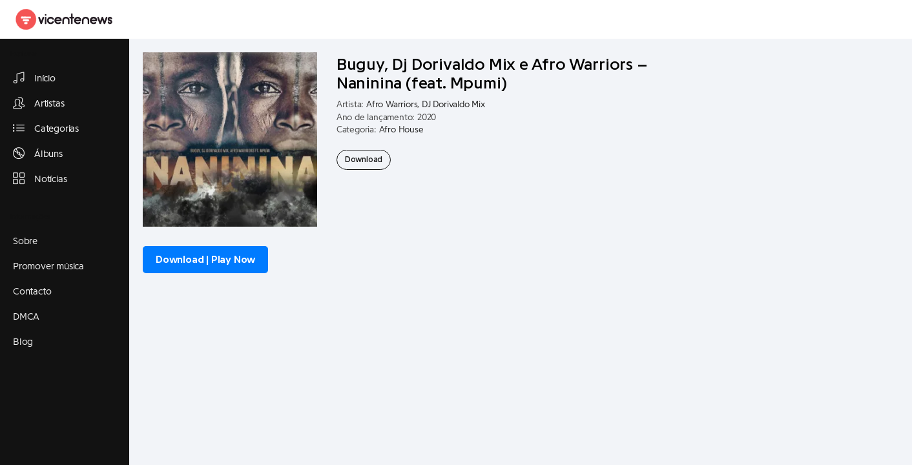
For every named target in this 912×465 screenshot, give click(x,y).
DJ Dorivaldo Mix (453, 104)
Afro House (401, 129)
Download (363, 159)
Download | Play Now (205, 259)
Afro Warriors (391, 104)
